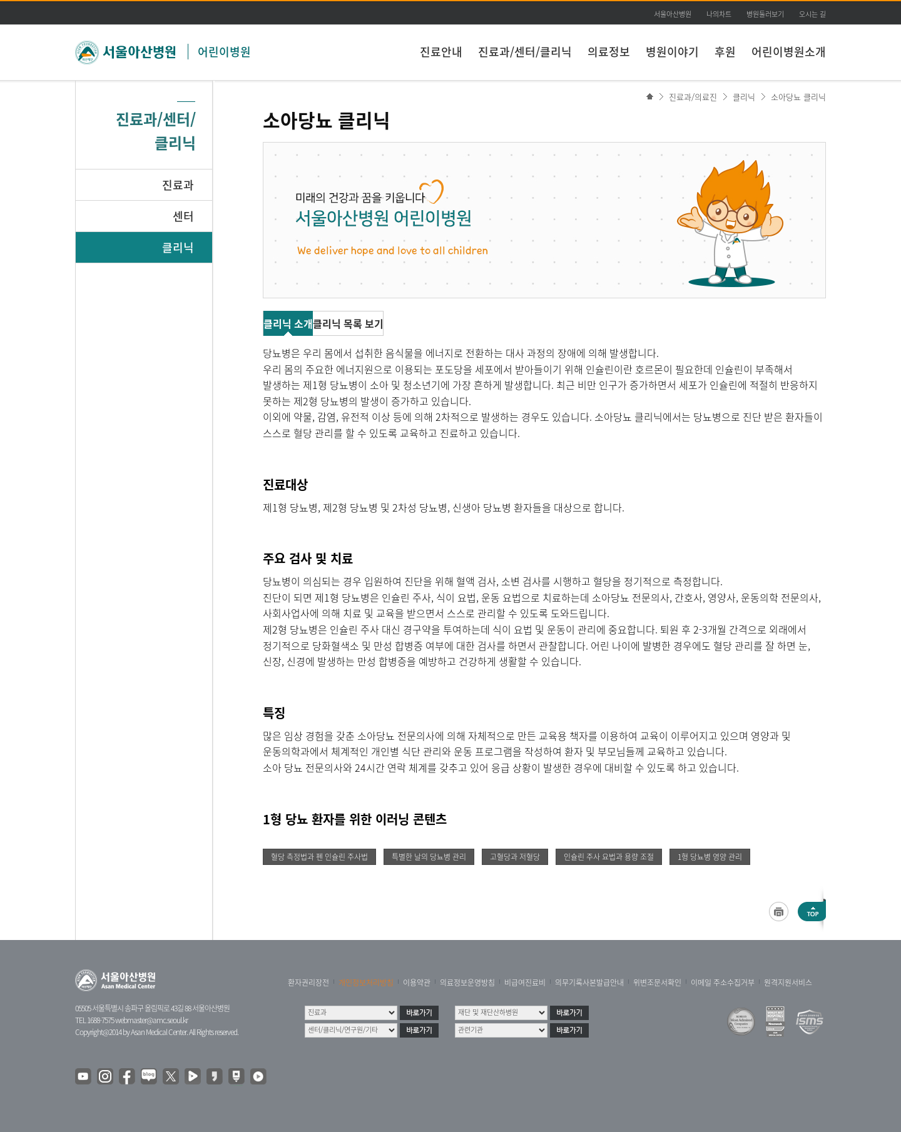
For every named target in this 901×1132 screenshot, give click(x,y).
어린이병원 (224, 51)
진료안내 (441, 51)
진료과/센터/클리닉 (525, 51)
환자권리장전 (308, 982)
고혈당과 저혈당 (515, 856)
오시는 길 (812, 14)
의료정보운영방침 (467, 982)
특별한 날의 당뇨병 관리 (429, 856)
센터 (183, 216)
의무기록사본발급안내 (589, 982)
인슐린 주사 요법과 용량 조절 (609, 856)
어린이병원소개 (788, 51)
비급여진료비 (525, 982)
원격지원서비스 (788, 982)
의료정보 (609, 51)
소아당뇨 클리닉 (798, 97)
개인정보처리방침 (366, 982)
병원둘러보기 (765, 14)
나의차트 (718, 14)
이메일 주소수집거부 (723, 982)
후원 (725, 51)
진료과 (178, 184)
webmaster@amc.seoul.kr (151, 1020)
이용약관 (416, 982)
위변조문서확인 (657, 982)
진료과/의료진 (693, 97)
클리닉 (178, 247)
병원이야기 (672, 51)
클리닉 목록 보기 (348, 323)
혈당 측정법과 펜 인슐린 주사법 (319, 856)
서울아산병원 (672, 14)
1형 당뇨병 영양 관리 (710, 856)
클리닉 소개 (288, 323)
